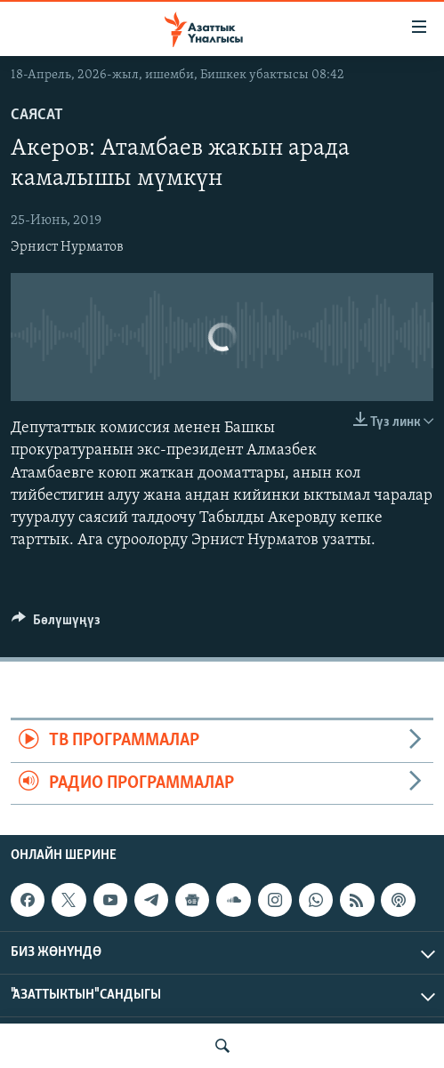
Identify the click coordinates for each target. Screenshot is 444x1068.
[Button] (56, 624)
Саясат (37, 115)
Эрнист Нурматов (67, 247)
